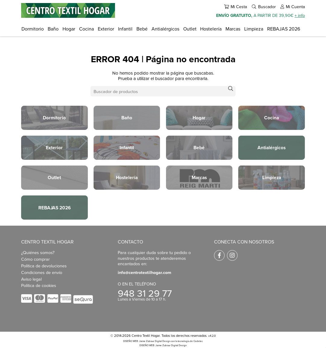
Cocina (86, 28)
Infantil (125, 28)
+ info (300, 15)
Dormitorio (32, 28)
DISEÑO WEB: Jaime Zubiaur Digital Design (146, 341)
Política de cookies (38, 285)
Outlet (190, 28)
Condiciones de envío (41, 272)
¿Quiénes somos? (38, 252)
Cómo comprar (35, 259)
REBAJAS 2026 (283, 28)
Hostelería (211, 28)
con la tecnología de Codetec (187, 341)
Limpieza (253, 28)
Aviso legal (31, 279)
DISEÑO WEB (146, 345)
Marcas (232, 28)
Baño (53, 28)
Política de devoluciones (44, 266)
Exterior (106, 28)
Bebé (142, 28)
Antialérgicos (165, 28)
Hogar (68, 28)
